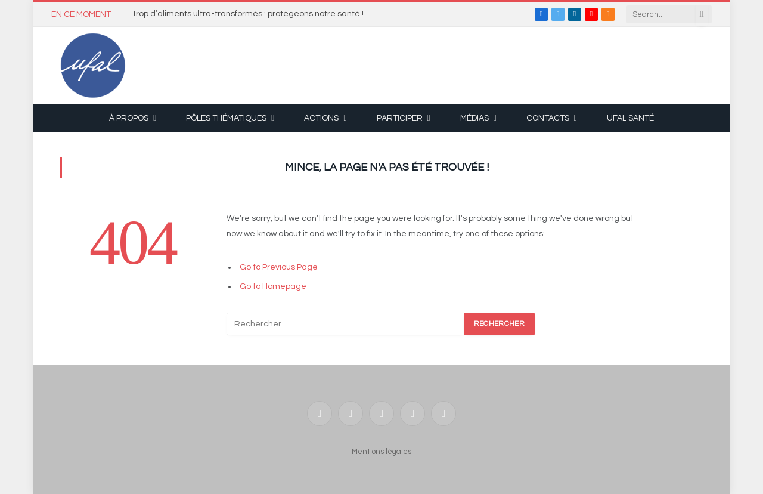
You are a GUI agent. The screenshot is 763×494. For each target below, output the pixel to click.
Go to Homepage (273, 286)
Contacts (547, 118)
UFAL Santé (630, 118)
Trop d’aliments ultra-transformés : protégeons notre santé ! (248, 14)
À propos (128, 118)
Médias (474, 118)
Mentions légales (381, 451)
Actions (321, 118)
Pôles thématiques (226, 118)
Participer (400, 118)
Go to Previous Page (279, 267)
